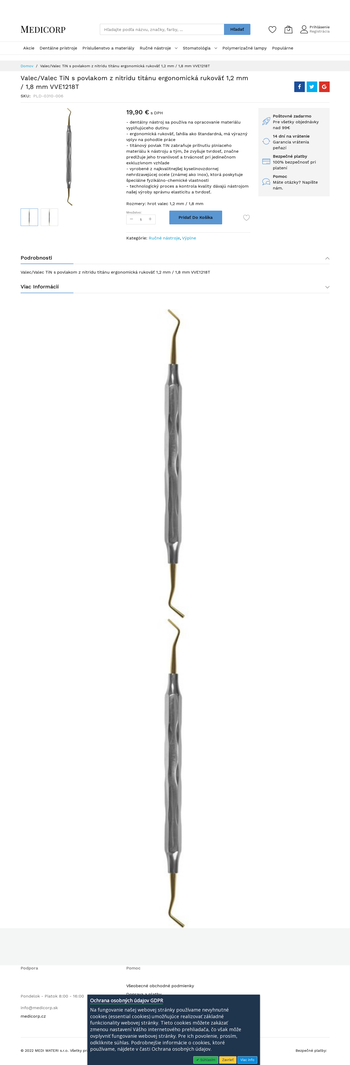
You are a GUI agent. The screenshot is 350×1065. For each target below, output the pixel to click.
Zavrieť (228, 1060)
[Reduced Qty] (131, 219)
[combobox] (162, 29)
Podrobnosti (36, 258)
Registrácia (320, 31)
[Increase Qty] (152, 219)
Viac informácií (40, 288)
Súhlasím (207, 1060)
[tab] (175, 258)
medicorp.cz (33, 1017)
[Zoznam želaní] (273, 29)
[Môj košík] (288, 29)
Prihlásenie (320, 27)
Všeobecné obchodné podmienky (160, 987)
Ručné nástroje (164, 238)
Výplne (189, 238)
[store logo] (43, 29)
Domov (27, 66)
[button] (49, 217)
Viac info (247, 1060)
